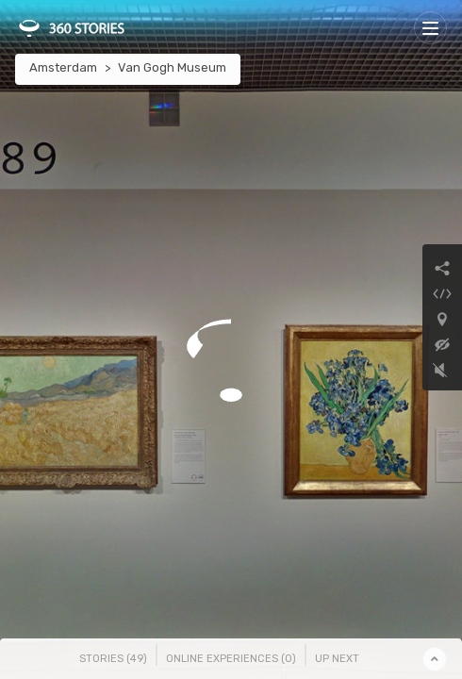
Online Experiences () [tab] (231, 659)
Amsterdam (63, 67)
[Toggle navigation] (430, 27)
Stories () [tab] (113, 659)
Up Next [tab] (337, 659)
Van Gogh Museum (172, 67)
